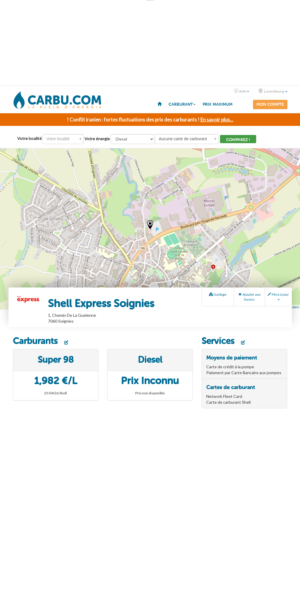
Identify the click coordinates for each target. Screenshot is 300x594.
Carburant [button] (182, 104)
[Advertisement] (150, 43)
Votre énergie (97, 137)
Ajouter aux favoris (249, 296)
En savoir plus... (216, 119)
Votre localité (29, 137)
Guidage (217, 294)
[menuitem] (159, 103)
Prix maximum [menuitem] (218, 104)
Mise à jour (278, 296)
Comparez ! (238, 138)
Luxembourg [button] (273, 91)
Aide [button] (241, 91)
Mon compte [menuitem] (270, 104)
